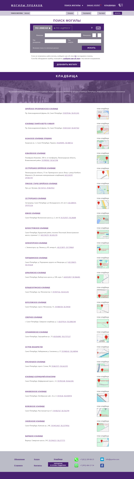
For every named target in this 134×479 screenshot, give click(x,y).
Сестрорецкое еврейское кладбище (40, 168)
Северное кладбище (33, 317)
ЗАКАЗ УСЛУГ (93, 5)
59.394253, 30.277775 (57, 440)
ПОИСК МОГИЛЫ (72, 5)
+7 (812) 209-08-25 (84, 459)
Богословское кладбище (35, 302)
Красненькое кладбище (35, 362)
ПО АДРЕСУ (63, 28)
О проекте (18, 465)
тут (75, 56)
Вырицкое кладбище (34, 436)
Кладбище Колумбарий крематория (40, 377)
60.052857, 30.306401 (72, 277)
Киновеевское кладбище (36, 391)
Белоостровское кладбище (36, 228)
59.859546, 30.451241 (71, 113)
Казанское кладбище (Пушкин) (38, 138)
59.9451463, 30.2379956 (60, 426)
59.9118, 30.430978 (64, 396)
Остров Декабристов (34, 347)
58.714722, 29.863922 (46, 188)
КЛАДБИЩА (110, 5)
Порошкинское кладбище (36, 258)
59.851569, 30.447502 (71, 128)
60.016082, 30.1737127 (62, 336)
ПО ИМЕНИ (41, 28)
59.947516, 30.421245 (60, 292)
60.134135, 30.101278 (49, 235)
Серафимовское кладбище (36, 332)
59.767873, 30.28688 (68, 218)
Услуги (37, 459)
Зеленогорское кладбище (36, 243)
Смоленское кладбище (35, 421)
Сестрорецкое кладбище (35, 198)
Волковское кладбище (35, 406)
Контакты (38, 465)
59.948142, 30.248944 (70, 351)
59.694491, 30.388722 (65, 143)
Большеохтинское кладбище (37, 287)
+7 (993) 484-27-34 (84, 465)
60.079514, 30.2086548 (67, 322)
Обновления (19, 459)
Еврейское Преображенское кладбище (41, 109)
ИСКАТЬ (118, 13)
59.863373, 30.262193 (59, 366)
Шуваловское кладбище (35, 273)
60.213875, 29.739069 (65, 247)
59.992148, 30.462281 (65, 381)
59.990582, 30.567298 (50, 160)
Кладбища (58, 459)
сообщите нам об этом (71, 58)
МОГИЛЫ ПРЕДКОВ (27, 5)
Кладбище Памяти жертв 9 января (39, 124)
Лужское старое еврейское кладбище (41, 184)
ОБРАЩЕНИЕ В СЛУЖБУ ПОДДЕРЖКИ (58, 464)
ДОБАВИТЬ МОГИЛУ (67, 64)
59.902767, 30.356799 (61, 411)
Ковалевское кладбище (35, 153)
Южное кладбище (32, 213)
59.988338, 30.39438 (62, 307)
